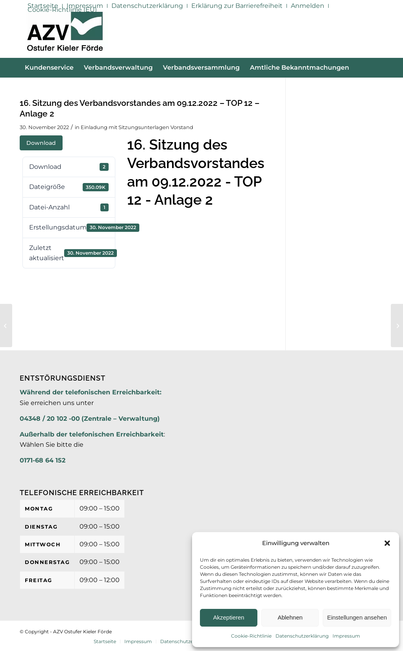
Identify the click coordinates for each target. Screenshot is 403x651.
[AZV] (65, 34)
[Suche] (378, 87)
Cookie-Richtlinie (251, 636)
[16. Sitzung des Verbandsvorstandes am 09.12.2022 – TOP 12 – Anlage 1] (6, 325)
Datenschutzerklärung (302, 636)
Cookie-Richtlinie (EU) (62, 9)
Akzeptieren (228, 617)
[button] (387, 543)
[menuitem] (147, 6)
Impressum (346, 636)
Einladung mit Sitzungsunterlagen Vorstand (137, 127)
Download (41, 142)
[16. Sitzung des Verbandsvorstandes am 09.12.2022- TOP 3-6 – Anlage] (397, 325)
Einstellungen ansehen (357, 617)
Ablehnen (289, 617)
